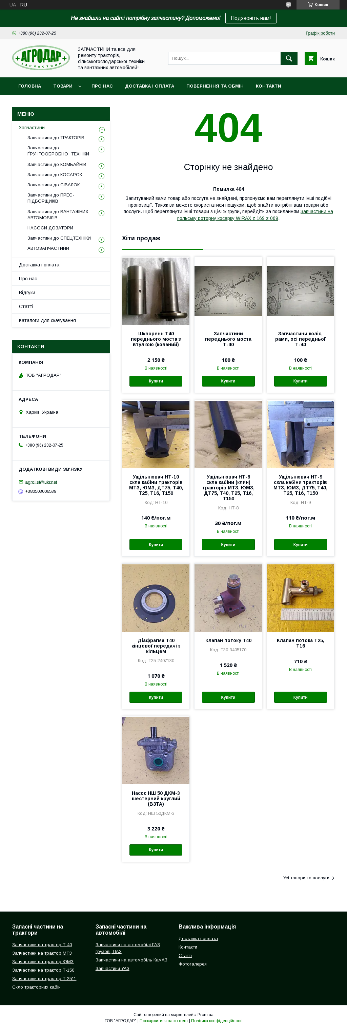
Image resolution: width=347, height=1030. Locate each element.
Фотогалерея (193, 964)
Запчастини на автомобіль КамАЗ (131, 959)
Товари (63, 86)
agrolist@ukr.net (41, 481)
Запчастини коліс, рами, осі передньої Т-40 (300, 339)
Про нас (102, 86)
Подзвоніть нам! (251, 18)
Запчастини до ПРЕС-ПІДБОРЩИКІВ (50, 198)
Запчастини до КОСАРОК (54, 174)
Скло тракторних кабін (36, 987)
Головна (29, 86)
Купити (156, 381)
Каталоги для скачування (47, 320)
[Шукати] (289, 58)
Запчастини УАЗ (112, 968)
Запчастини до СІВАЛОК (53, 184)
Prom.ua (205, 1014)
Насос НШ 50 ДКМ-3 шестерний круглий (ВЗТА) (156, 798)
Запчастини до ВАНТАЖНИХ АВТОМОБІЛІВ (57, 214)
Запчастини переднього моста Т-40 (228, 339)
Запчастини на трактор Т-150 (43, 970)
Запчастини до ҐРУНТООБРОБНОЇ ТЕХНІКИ (58, 150)
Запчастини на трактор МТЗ (42, 953)
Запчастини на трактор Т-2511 (44, 978)
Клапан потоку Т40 (228, 640)
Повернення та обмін (215, 86)
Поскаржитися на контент (164, 1020)
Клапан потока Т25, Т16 (300, 643)
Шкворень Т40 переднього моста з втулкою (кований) (156, 339)
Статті (26, 306)
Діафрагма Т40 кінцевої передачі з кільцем (156, 646)
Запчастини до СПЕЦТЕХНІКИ (59, 238)
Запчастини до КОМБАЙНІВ (56, 164)
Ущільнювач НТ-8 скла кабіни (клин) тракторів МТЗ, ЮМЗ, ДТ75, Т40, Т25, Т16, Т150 (228, 487)
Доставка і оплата (149, 86)
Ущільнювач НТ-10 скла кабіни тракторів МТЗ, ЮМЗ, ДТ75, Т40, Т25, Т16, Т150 (156, 485)
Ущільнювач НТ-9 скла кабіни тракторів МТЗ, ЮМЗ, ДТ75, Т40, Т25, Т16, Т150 (300, 485)
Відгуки (27, 292)
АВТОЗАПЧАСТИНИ (48, 248)
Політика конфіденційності (217, 1020)
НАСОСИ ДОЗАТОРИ (50, 227)
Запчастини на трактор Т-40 (42, 944)
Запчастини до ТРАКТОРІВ (55, 137)
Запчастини (32, 127)
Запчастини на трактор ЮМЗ (43, 961)
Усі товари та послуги (306, 877)
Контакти (268, 86)
